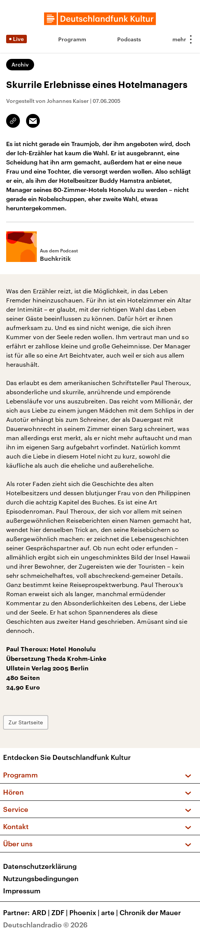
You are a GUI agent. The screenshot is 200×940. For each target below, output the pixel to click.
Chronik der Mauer (150, 912)
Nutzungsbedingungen (41, 878)
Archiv (20, 64)
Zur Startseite (25, 722)
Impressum (22, 890)
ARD (41, 912)
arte (110, 912)
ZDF (60, 912)
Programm (72, 39)
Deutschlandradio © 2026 (45, 924)
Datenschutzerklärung (40, 866)
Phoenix (85, 912)
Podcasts (129, 39)
